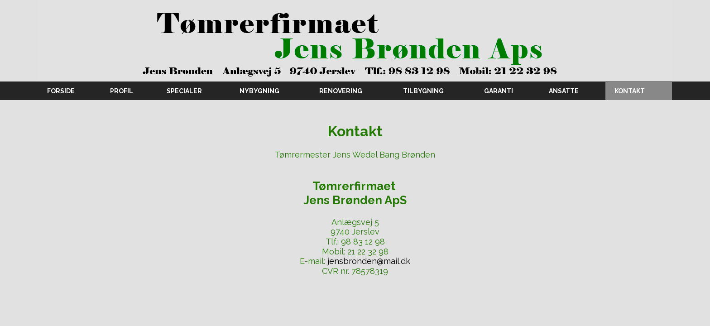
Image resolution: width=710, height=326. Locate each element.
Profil (121, 91)
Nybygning (259, 91)
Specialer (184, 91)
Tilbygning (423, 91)
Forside (61, 91)
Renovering (340, 91)
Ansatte (564, 91)
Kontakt (629, 91)
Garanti (498, 91)
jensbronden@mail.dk (368, 261)
